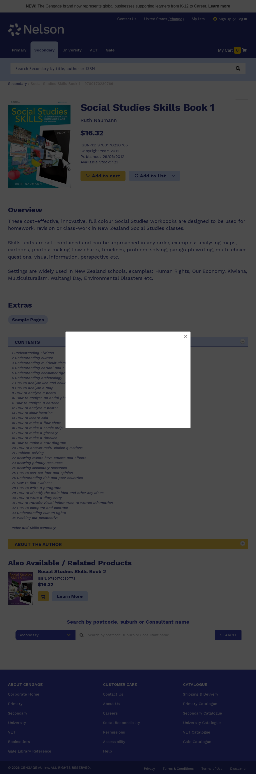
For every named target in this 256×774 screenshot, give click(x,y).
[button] (185, 336)
